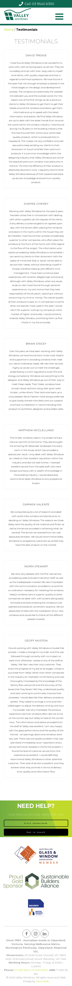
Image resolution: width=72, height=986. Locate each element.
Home (9, 29)
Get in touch (36, 832)
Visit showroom (36, 823)
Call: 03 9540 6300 (39, 4)
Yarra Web (42, 981)
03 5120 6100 (22, 970)
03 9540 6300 (39, 970)
